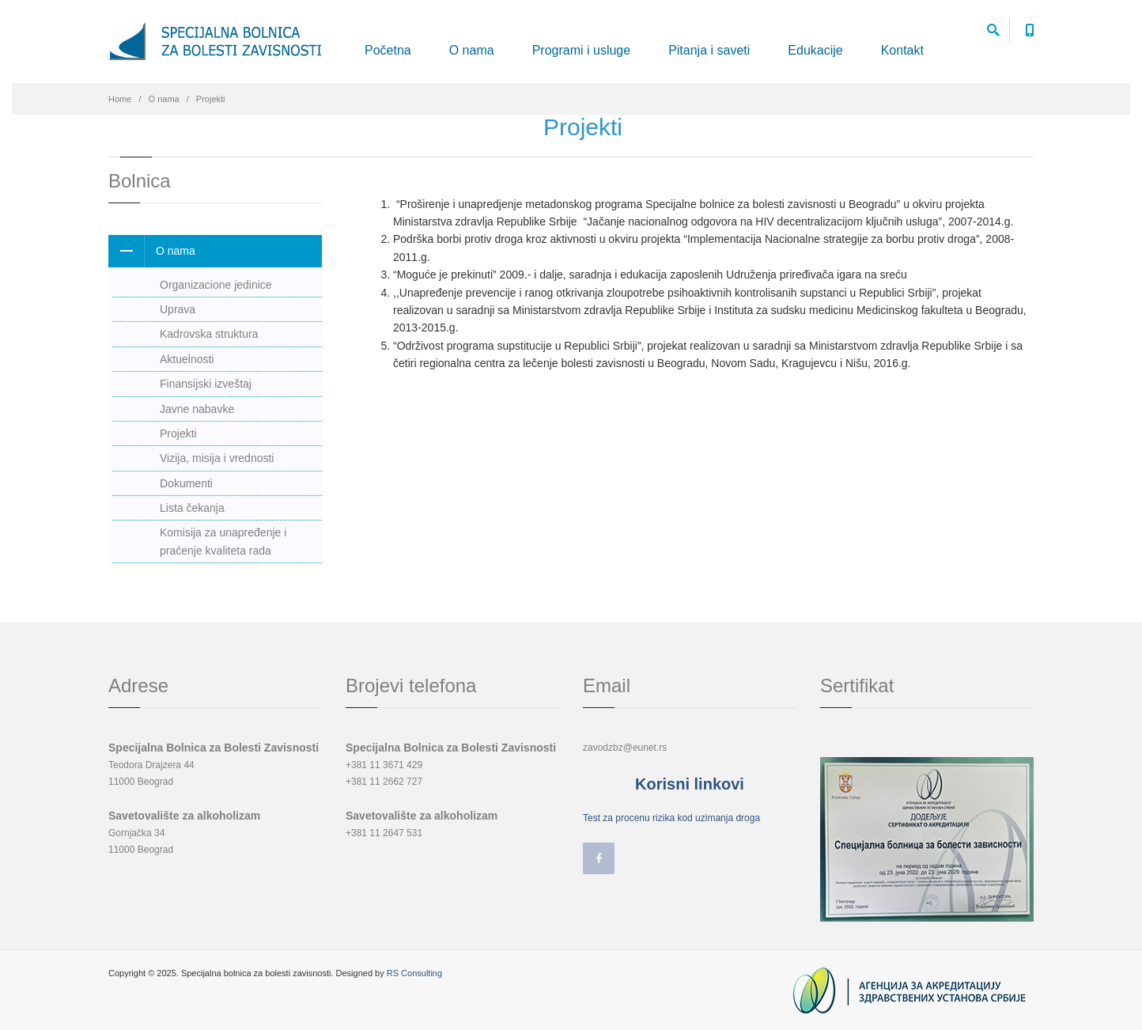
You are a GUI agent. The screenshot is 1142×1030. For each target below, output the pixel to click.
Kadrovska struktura (209, 334)
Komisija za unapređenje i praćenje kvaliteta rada (223, 541)
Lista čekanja (192, 508)
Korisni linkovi (689, 784)
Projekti (178, 433)
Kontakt (902, 50)
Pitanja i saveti (709, 50)
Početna (388, 50)
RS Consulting (414, 973)
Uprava (177, 309)
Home (119, 99)
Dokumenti (186, 483)
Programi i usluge (581, 50)
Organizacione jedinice (216, 284)
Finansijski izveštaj (205, 383)
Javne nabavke (197, 409)
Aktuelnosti (187, 359)
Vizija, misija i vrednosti (217, 458)
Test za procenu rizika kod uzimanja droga (671, 818)
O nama (471, 50)
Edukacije (815, 50)
